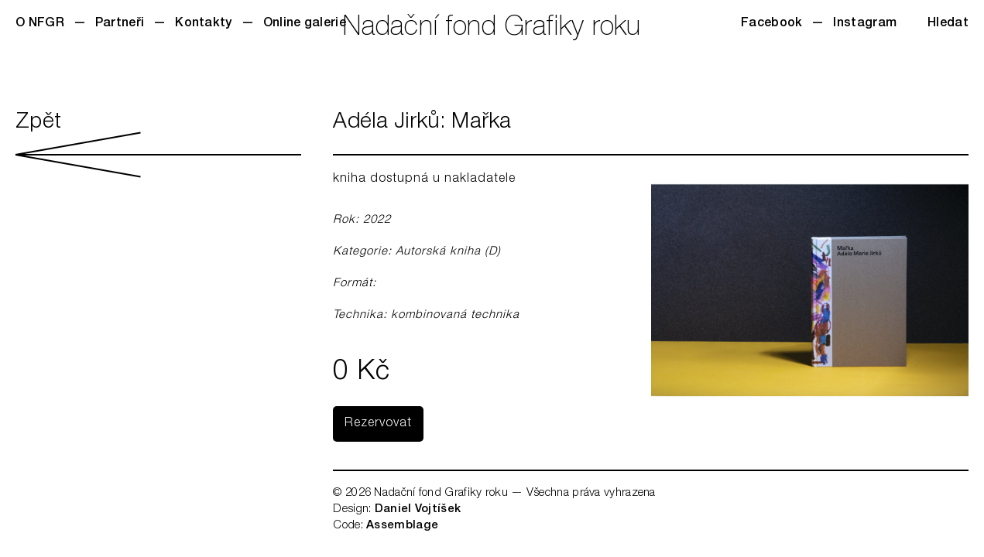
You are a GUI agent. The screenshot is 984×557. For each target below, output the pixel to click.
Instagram (865, 24)
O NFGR (39, 24)
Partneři (119, 24)
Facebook (771, 24)
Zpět (158, 144)
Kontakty (203, 24)
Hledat (948, 24)
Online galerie (304, 24)
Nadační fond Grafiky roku (492, 29)
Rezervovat (378, 424)
